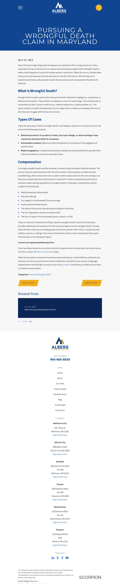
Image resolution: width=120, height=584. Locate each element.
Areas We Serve (60, 394)
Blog (60, 399)
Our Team (60, 383)
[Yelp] (57, 557)
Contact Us (60, 410)
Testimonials (60, 405)
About (60, 378)
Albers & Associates (45, 251)
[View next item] (29, 321)
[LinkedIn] (53, 557)
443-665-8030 (60, 359)
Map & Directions (60, 435)
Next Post (91, 283)
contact (67, 264)
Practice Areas (60, 389)
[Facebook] (62, 557)
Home (60, 373)
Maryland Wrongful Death (40, 274)
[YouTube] (67, 557)
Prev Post (28, 283)
